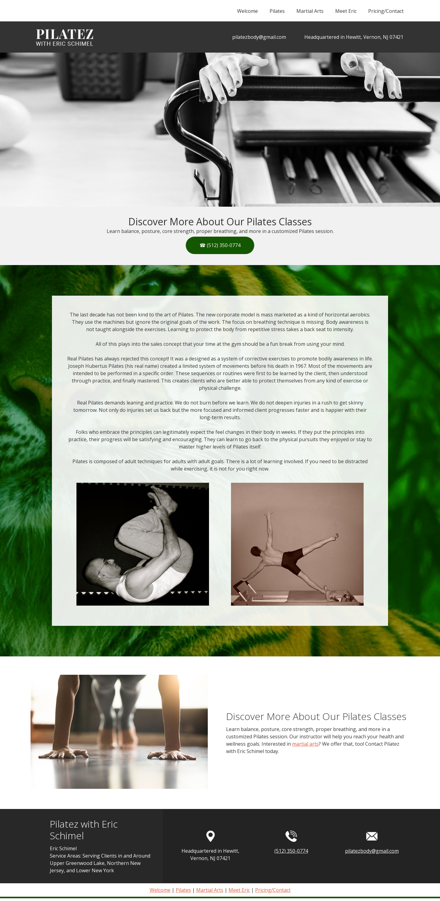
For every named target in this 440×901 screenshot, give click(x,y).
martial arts (305, 743)
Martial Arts (209, 890)
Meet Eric (239, 890)
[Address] (350, 37)
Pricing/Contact (273, 890)
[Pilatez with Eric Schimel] (64, 37)
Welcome (160, 890)
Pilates (183, 890)
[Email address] (256, 37)
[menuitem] (247, 13)
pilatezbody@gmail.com (372, 850)
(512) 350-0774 (291, 850)
